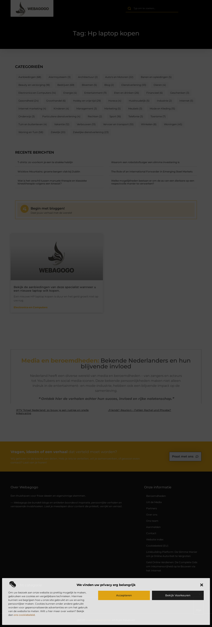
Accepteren (124, 595)
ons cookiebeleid (24, 614)
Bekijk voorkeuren (177, 595)
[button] (202, 585)
